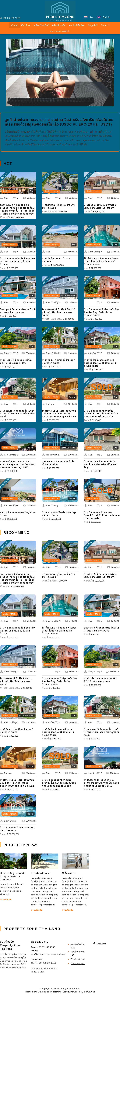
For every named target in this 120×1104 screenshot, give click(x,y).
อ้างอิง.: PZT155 (9, 191)
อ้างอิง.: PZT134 (9, 448)
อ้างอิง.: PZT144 (9, 346)
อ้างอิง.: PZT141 (9, 397)
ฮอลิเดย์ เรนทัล (59, 25)
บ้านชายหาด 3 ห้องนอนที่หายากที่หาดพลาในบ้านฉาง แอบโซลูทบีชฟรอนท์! (17, 413)
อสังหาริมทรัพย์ (41, 25)
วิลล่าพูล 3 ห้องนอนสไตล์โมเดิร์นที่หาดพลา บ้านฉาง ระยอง (18, 311)
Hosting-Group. (61, 991)
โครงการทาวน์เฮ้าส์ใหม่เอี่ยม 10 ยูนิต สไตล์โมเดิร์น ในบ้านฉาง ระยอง (58, 312)
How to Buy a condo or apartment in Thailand (13, 876)
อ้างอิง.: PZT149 (93, 245)
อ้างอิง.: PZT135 (93, 397)
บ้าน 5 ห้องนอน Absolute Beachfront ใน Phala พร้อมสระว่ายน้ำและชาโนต (102, 515)
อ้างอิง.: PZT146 (51, 295)
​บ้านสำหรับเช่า (78, 963)
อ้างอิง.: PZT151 (9, 245)
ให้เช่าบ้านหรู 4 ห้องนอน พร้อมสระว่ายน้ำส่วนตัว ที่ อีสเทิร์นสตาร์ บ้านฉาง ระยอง (102, 261)
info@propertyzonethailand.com (48, 954)
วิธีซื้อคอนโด (68, 873)
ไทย (91, 17)
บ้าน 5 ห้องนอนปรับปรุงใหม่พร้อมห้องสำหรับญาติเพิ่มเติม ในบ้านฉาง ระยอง (101, 312)
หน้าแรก (14, 25)
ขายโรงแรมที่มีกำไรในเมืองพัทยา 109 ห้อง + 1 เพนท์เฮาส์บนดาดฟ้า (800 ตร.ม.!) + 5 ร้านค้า (59, 413)
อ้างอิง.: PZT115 (51, 498)
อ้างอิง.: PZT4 (92, 498)
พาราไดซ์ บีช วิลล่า (76, 25)
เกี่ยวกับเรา (26, 25)
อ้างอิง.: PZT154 (51, 191)
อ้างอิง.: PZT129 (51, 448)
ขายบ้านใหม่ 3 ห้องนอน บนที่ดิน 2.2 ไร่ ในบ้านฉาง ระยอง (16, 361)
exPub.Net (89, 991)
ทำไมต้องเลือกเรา (40, 873)
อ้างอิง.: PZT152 (51, 245)
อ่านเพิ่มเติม (5, 899)
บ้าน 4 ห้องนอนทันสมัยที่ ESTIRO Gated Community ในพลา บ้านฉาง (17, 261)
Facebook (101, 943)
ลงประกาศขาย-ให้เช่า (60, 31)
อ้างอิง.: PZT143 (51, 346)
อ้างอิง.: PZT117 (9, 498)
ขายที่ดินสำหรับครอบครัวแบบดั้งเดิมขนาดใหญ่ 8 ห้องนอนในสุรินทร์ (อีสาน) (100, 363)
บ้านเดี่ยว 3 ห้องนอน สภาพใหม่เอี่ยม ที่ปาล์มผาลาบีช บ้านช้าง (100, 206)
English (106, 17)
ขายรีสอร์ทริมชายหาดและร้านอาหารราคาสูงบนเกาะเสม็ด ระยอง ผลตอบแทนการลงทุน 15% (17, 464)
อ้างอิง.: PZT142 (93, 346)
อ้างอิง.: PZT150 (93, 448)
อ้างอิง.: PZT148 (9, 295)
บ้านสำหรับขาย (78, 959)
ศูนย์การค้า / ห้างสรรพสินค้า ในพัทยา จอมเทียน (58, 463)
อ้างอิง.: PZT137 (51, 397)
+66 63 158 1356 (11, 18)
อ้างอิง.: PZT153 (93, 191)
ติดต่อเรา (105, 25)
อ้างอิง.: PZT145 (93, 295)
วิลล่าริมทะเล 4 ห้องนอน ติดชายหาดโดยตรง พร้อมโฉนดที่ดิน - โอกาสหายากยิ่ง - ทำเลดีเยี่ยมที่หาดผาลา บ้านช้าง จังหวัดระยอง (17, 209)
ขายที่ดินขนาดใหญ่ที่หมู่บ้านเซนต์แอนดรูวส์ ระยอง (58, 361)
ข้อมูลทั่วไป (93, 25)
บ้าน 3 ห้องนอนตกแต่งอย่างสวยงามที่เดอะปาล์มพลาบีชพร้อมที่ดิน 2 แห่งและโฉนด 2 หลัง (101, 413)
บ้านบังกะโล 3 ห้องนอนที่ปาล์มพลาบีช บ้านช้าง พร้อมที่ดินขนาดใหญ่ (101, 464)
